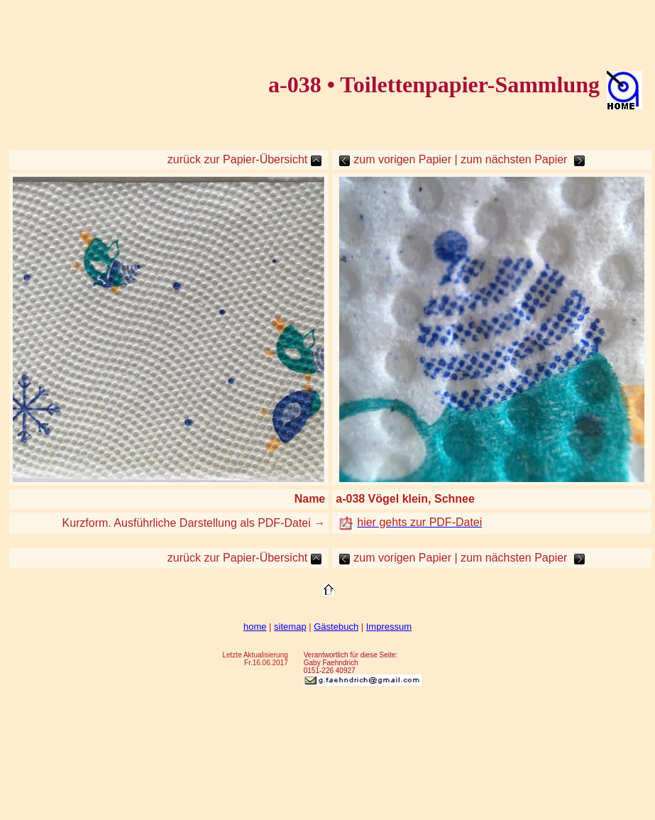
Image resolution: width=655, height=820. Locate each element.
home (255, 626)
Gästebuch (336, 626)
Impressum (389, 626)
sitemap (290, 626)
